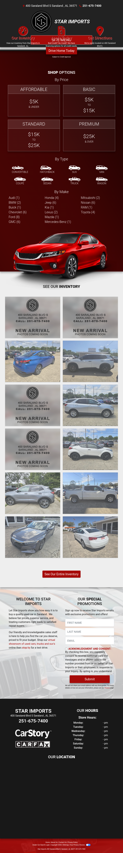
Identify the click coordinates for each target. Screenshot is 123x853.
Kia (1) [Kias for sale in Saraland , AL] (49, 207)
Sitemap (66, 845)
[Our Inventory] (23, 38)
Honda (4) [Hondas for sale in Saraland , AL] (52, 198)
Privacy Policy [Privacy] (73, 842)
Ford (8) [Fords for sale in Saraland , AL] (14, 217)
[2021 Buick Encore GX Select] (32, 493)
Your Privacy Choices (80, 845)
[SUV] (74, 169)
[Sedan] (47, 181)
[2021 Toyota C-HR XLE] (90, 449)
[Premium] (89, 135)
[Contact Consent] (66, 649)
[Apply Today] (61, 38)
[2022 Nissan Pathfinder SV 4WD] (90, 317)
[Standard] (34, 135)
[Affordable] (34, 101)
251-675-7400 (91, 5)
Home (47, 842)
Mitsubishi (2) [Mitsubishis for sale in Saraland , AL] (90, 198)
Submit (90, 679)
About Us (54, 842)
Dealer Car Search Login (41, 845)
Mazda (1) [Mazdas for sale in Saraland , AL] (52, 217)
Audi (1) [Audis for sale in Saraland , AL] (14, 198)
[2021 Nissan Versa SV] (32, 361)
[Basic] (89, 101)
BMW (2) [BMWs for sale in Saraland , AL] (15, 202)
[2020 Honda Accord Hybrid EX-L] (32, 537)
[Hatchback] (47, 169)
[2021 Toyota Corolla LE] (32, 405)
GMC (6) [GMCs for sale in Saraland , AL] (14, 222)
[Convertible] (20, 169)
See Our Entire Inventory (61, 574)
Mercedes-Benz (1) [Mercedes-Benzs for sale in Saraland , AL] (58, 222)
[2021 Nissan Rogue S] (90, 361)
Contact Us (62, 842)
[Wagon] (102, 181)
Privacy (107, 688)
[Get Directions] (100, 38)
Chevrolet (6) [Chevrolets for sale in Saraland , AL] (18, 212)
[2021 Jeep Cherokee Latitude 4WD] (32, 449)
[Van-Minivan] (102, 169)
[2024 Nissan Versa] (32, 317)
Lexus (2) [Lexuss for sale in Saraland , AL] (51, 212)
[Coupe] (20, 181)
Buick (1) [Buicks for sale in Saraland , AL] (15, 207)
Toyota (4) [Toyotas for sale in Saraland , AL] (88, 212)
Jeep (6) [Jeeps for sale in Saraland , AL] (50, 202)
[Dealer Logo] (41, 21)
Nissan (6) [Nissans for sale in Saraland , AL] (88, 202)
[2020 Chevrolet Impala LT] (90, 537)
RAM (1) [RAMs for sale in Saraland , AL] (86, 207)
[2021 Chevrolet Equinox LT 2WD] (90, 405)
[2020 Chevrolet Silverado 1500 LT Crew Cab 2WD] (90, 493)
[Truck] (74, 181)
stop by (26, 647)
